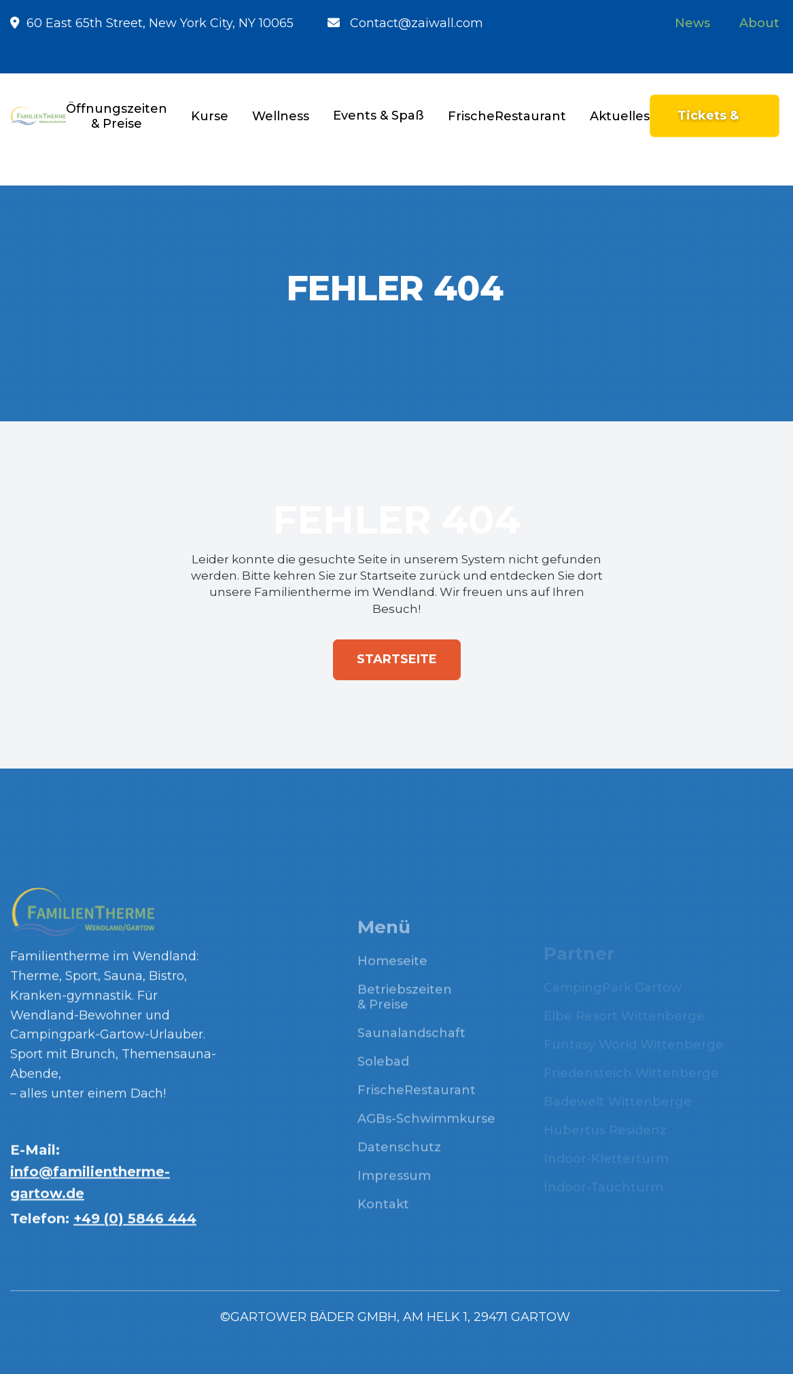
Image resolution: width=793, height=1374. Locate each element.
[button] (209, 116)
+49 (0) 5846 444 (134, 1228)
